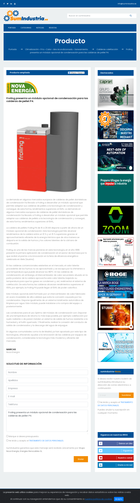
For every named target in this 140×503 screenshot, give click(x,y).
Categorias (26, 28)
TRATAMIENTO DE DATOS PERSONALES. (46, 440)
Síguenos (127, 450)
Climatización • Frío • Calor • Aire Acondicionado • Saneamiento (57, 49)
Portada (12, 28)
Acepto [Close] (118, 499)
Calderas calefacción (108, 49)
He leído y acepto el (35, 440)
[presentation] (27, 459)
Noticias (40, 28)
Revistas (53, 28)
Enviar (81, 459)
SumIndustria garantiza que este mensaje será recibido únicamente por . (45, 450)
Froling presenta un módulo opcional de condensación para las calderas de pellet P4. (47, 421)
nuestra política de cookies (98, 499)
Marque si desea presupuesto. (22, 436)
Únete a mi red (125, 465)
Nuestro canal (125, 457)
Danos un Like (125, 443)
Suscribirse (126, 395)
